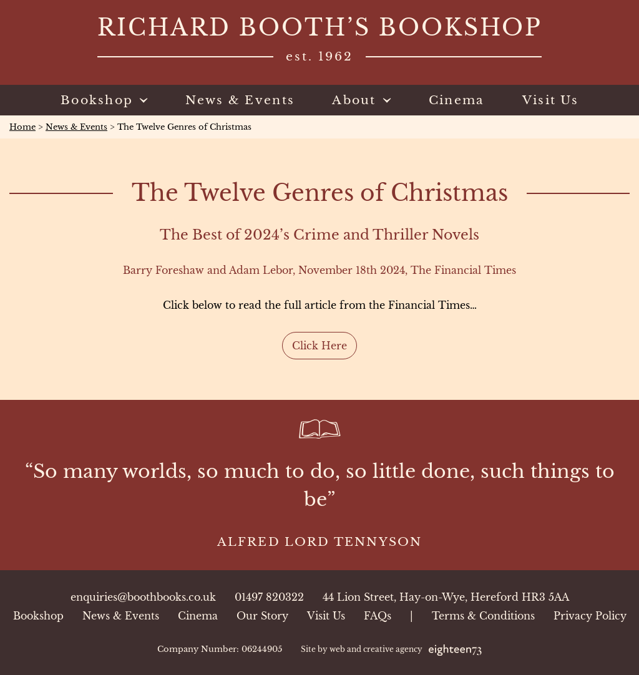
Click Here (319, 345)
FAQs (377, 615)
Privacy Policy (590, 615)
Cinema (198, 615)
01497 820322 (269, 597)
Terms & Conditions (483, 615)
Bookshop (38, 615)
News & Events (76, 127)
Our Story (262, 615)
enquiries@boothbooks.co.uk (143, 597)
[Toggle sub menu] (140, 100)
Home (22, 127)
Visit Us (326, 615)
